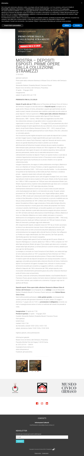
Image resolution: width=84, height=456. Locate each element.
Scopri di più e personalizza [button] (12, 25)
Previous (4, 387)
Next (80, 387)
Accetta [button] (77, 25)
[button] (81, 2)
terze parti (29, 10)
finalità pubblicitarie (23, 14)
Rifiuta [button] (67, 25)
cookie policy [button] (65, 9)
